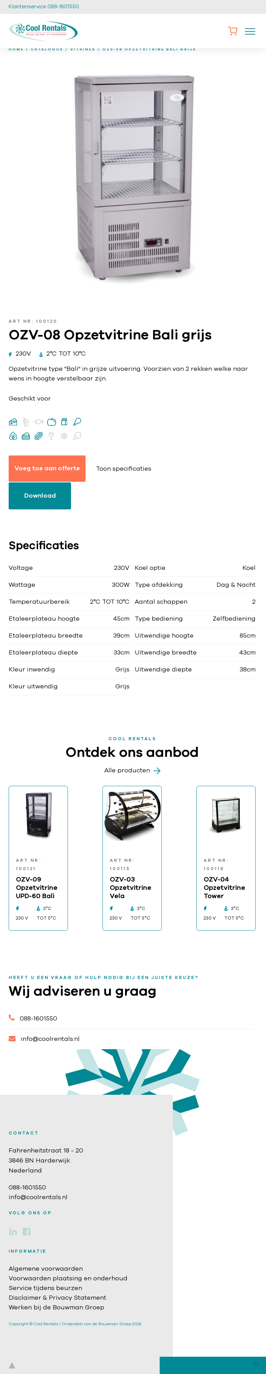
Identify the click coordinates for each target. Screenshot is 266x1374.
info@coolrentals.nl (44, 1038)
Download (40, 496)
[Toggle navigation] (250, 31)
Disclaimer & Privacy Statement (57, 1298)
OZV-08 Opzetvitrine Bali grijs (149, 49)
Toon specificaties (123, 469)
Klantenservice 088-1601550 (44, 6)
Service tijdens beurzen (45, 1288)
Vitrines (83, 49)
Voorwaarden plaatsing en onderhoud (68, 1279)
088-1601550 (33, 1018)
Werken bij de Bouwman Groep (56, 1308)
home (16, 49)
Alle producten (132, 771)
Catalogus (47, 49)
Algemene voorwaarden (46, 1269)
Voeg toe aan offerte (47, 468)
